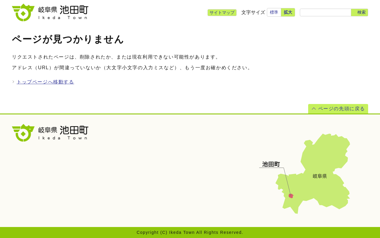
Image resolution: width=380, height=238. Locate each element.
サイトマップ (222, 12)
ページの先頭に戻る (341, 108)
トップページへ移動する (45, 81)
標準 (274, 12)
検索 (361, 12)
